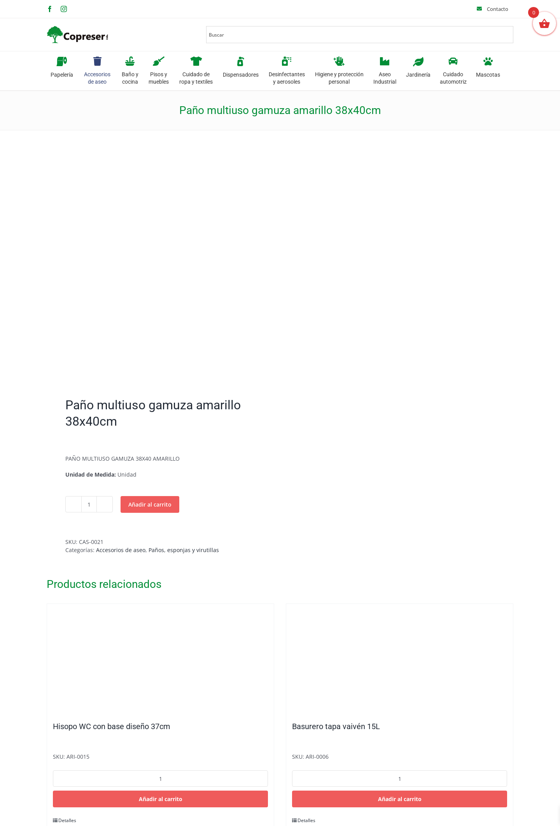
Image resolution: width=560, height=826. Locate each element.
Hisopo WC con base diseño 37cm (111, 726)
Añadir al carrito (150, 504)
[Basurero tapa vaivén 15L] (399, 659)
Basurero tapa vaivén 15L (336, 726)
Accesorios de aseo (120, 550)
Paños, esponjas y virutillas (184, 550)
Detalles (67, 820)
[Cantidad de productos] (89, 504)
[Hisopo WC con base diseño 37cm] (160, 659)
